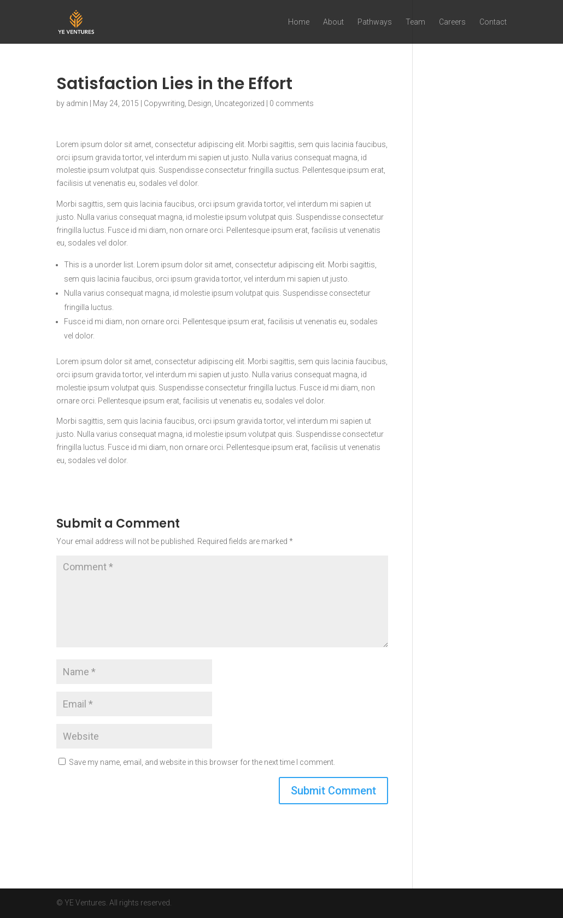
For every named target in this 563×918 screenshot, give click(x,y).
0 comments (291, 103)
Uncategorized (240, 103)
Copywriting (164, 103)
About (333, 22)
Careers (452, 22)
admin (77, 103)
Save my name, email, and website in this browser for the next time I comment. (202, 762)
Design (200, 103)
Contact (493, 22)
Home (298, 22)
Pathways (374, 22)
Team (415, 22)
